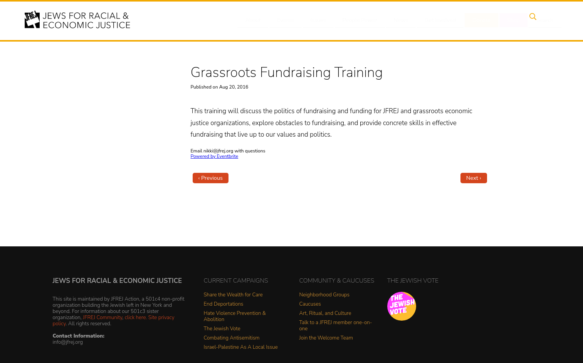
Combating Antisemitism (232, 338)
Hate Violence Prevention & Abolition (235, 316)
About (260, 20)
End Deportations (224, 304)
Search (538, 20)
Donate (480, 20)
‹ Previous (210, 178)
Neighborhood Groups (324, 295)
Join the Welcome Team (326, 338)
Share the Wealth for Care (233, 295)
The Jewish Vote (222, 329)
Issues (321, 20)
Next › (473, 178)
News (402, 20)
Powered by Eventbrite (215, 156)
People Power (362, 20)
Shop (509, 20)
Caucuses (310, 304)
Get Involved (439, 20)
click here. (136, 317)
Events (291, 20)
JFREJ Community (102, 317)
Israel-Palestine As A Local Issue (241, 347)
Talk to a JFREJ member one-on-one (335, 326)
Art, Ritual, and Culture (325, 313)
